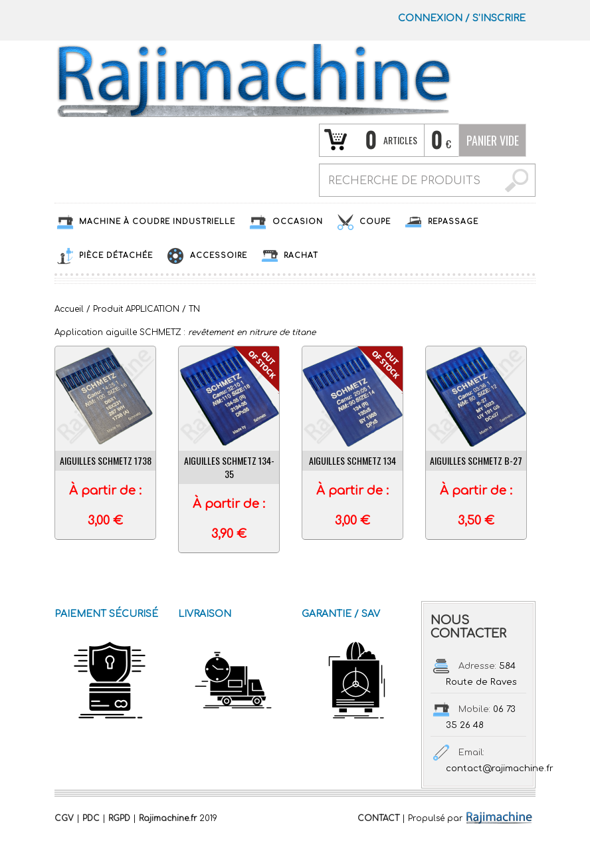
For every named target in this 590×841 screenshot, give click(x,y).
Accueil (69, 309)
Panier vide (492, 140)
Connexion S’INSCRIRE (462, 18)
